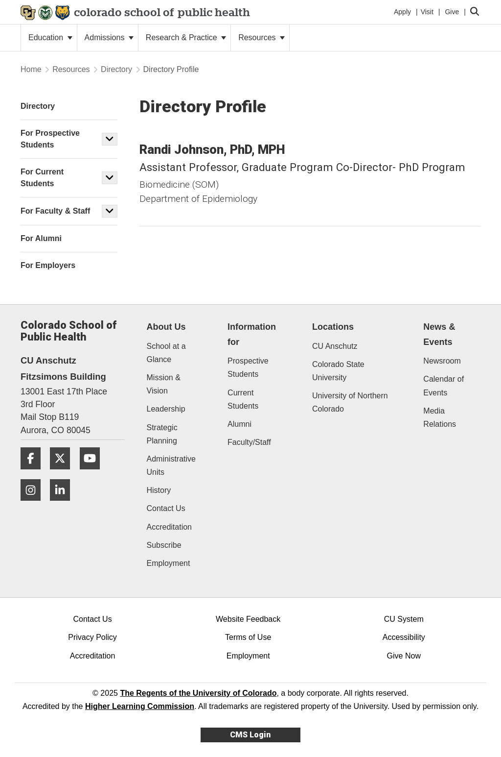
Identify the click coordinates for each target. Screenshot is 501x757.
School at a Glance (166, 353)
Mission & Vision (164, 384)
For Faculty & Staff (55, 211)
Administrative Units (171, 465)
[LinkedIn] (63, 504)
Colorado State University (338, 371)
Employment (168, 563)
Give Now (404, 656)
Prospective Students (248, 367)
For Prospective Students (50, 139)
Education (50, 37)
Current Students (243, 399)
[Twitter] (63, 473)
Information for (252, 334)
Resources (261, 37)
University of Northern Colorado (350, 402)
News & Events (439, 334)
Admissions (109, 37)
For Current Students (42, 178)
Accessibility (404, 637)
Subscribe (164, 545)
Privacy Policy (92, 637)
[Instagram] (34, 504)
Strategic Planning (162, 434)
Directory (116, 69)
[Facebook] (34, 473)
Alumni (239, 424)
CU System (404, 619)
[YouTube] (93, 473)
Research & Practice (186, 37)
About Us (166, 327)
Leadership (166, 409)
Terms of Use (248, 637)
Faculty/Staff (249, 442)
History (159, 490)
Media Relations (439, 417)
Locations (333, 327)
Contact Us (166, 508)
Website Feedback (248, 619)
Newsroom (441, 361)
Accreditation (169, 527)
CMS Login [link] (250, 734)
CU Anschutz (334, 346)
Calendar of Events (443, 385)
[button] (109, 139)
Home (31, 69)
